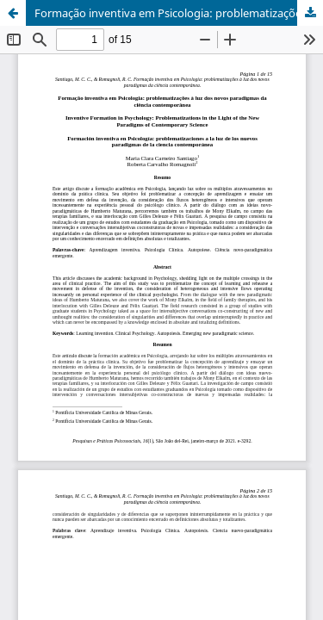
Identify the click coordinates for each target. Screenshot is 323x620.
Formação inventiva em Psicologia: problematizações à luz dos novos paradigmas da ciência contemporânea (178, 13)
